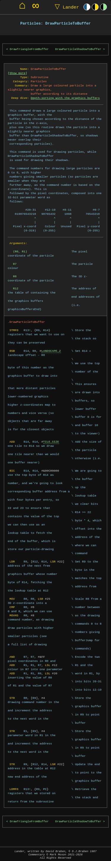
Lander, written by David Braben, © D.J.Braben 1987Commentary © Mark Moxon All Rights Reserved (55, 854)
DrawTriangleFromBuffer (29, 49)
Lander (65, 7)
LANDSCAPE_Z (51, 351)
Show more (17, 73)
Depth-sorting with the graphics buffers (65, 98)
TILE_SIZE (51, 442)
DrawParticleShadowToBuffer (78, 49)
